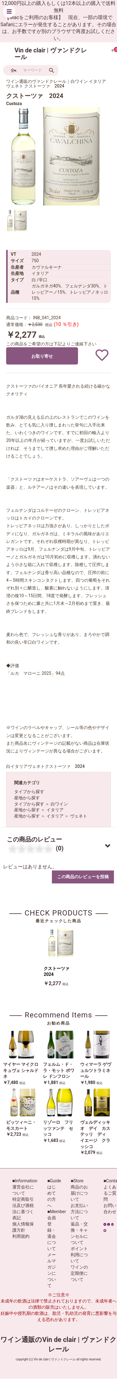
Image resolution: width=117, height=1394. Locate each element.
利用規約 (20, 1236)
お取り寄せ (42, 356)
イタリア (55, 809)
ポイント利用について (79, 1254)
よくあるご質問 (109, 1193)
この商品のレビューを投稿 (83, 876)
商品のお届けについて (79, 1193)
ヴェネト (78, 815)
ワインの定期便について (79, 1273)
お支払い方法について (79, 1211)
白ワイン (59, 803)
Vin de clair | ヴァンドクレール (50, 53)
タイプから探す (29, 791)
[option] (55, 156)
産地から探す (27, 797)
